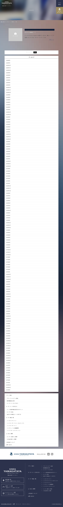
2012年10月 (8, 360)
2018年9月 (8, 230)
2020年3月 (8, 205)
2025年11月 (8, 68)
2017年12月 (8, 249)
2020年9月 (8, 193)
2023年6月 (8, 119)
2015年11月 (8, 294)
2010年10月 (8, 387)
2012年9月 (8, 363)
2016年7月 (8, 284)
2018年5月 (8, 237)
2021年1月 (8, 183)
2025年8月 (8, 75)
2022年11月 (8, 136)
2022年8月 (8, 144)
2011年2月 (8, 380)
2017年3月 (8, 269)
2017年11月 (8, 252)
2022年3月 (8, 154)
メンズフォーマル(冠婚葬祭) (13, 428)
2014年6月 (8, 328)
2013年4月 (8, 350)
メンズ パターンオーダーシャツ (13, 430)
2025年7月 (8, 77)
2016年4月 (8, 289)
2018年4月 (8, 240)
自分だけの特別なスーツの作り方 (14, 414)
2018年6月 (8, 235)
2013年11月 (8, 343)
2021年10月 (8, 166)
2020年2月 (8, 208)
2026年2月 (8, 60)
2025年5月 (8, 80)
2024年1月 (8, 109)
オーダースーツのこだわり (12, 403)
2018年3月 (8, 242)
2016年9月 (8, 281)
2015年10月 (8, 296)
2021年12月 (8, 161)
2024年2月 (8, 107)
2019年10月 (8, 210)
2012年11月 (8, 358)
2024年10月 (8, 92)
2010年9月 (8, 390)
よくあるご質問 (9, 433)
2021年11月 (8, 163)
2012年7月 (8, 365)
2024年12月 (8, 87)
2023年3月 (8, 127)
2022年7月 (8, 146)
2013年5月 (8, 348)
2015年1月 (8, 313)
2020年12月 (8, 186)
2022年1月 (8, 158)
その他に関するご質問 (11, 439)
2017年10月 (8, 254)
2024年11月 (8, 90)
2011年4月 (8, 375)
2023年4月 (8, 124)
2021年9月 (8, 168)
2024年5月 (8, 102)
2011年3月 (8, 377)
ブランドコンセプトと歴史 (12, 398)
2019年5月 (8, 213)
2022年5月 (8, 149)
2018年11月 (8, 225)
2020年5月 (8, 200)
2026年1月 (8, 63)
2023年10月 (8, 114)
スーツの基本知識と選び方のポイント (15, 409)
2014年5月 (8, 331)
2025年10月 (8, 70)
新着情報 (31, 32)
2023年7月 (8, 117)
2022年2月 (8, 156)
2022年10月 (8, 139)
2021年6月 (8, 171)
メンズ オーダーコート (12, 425)
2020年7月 (8, 195)
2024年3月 (8, 104)
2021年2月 (8, 181)
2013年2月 (8, 353)
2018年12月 (8, 222)
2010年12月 (8, 385)
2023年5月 (8, 122)
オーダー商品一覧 (10, 417)
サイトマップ (18, 504)
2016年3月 (8, 291)
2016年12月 (8, 274)
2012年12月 (8, 355)
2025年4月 (8, 82)
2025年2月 (8, 85)
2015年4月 (8, 306)
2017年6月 (8, 262)
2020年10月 (8, 190)
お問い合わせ (9, 444)
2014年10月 (8, 321)
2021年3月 (8, 178)
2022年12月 (8, 134)
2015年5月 (8, 304)
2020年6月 (8, 198)
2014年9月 (8, 323)
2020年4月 (8, 203)
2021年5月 (8, 173)
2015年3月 (8, 308)
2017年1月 (8, 272)
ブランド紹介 (9, 395)
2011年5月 (8, 372)
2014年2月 (8, 338)
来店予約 (59, 10)
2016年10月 (8, 279)
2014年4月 (8, 333)
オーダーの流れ (10, 412)
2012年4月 (8, 370)
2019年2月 (8, 220)
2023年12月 (8, 112)
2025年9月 (8, 72)
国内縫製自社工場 (10, 401)
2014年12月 (8, 316)
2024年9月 (8, 95)
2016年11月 (8, 276)
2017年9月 (8, 257)
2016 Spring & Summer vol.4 (33, 30)
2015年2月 (8, 311)
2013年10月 (8, 345)
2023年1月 (8, 131)
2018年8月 (8, 232)
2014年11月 (8, 318)
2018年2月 (8, 245)
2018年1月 (8, 247)
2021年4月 (8, 176)
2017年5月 (8, 264)
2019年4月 (8, 215)
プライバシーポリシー (26, 504)
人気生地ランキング (10, 442)
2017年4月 (8, 267)
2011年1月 (8, 382)
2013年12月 (8, 340)
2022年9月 (8, 141)
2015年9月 (8, 299)
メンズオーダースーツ (11, 420)
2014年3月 (8, 335)
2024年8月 (8, 97)
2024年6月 (8, 99)
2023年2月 (8, 129)
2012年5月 (8, 367)
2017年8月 (8, 259)
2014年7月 (8, 326)
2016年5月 (8, 286)
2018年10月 (8, 227)
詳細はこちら (51, 39)
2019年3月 (8, 217)
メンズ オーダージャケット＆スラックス (15, 423)
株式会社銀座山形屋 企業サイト (7, 504)
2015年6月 (8, 301)
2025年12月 (8, 65)
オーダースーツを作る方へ (11, 406)
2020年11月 (8, 188)
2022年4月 (8, 151)
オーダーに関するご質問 (12, 436)
